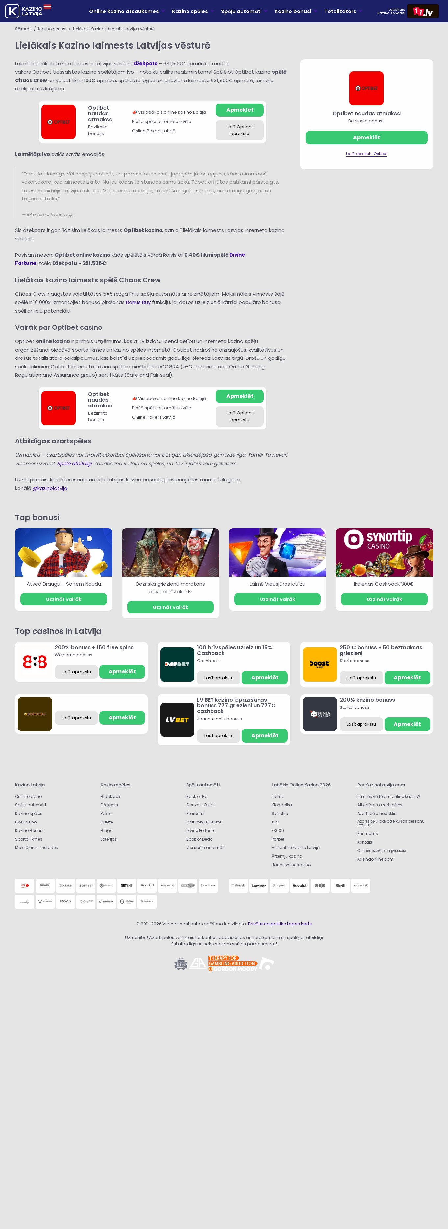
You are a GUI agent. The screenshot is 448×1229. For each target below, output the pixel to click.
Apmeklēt (240, 110)
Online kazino (28, 796)
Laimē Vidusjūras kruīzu (277, 583)
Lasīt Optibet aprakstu (240, 130)
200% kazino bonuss (367, 700)
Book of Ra (197, 796)
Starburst (195, 813)
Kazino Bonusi (29, 830)
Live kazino (26, 822)
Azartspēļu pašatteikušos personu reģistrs (391, 823)
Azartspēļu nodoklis (376, 813)
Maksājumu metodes (36, 847)
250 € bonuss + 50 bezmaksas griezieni (381, 650)
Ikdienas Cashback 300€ (384, 583)
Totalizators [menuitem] (340, 11)
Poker (106, 813)
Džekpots (109, 805)
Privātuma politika (267, 924)
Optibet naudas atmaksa (100, 113)
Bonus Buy (138, 302)
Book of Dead (199, 839)
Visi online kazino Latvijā (296, 847)
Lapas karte (299, 924)
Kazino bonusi (52, 29)
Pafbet (278, 839)
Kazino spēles (28, 813)
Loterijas (109, 839)
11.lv (275, 822)
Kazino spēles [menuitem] (190, 11)
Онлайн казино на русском (381, 850)
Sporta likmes (28, 839)
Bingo (106, 830)
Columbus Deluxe (204, 822)
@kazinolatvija (50, 488)
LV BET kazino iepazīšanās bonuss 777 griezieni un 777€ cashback (236, 705)
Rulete (107, 822)
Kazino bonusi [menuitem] (293, 11)
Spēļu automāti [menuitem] (241, 11)
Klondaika (282, 805)
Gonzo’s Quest (200, 805)
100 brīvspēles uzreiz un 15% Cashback (234, 650)
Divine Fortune (200, 830)
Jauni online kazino (291, 865)
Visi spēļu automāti (205, 847)
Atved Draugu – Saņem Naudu (64, 583)
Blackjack (110, 796)
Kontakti (365, 842)
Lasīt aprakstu (76, 672)
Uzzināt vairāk (63, 599)
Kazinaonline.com (375, 859)
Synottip (280, 813)
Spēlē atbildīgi (74, 463)
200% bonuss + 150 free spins (94, 647)
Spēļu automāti (30, 805)
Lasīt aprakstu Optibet (366, 153)
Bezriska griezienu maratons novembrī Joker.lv (170, 587)
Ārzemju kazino (287, 856)
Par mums (367, 833)
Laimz (278, 796)
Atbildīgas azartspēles (379, 805)
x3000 (278, 830)
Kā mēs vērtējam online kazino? (388, 796)
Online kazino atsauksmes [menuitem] (124, 11)
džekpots (145, 63)
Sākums (23, 29)
